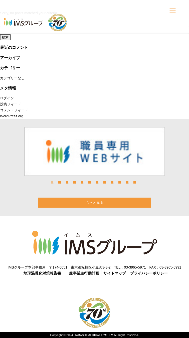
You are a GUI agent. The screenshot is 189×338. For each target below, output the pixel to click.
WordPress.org (11, 116)
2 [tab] (59, 182)
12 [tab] (134, 182)
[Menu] (172, 11)
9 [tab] (112, 182)
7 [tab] (97, 182)
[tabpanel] (94, 151)
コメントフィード (14, 110)
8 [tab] (104, 182)
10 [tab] (119, 182)
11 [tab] (127, 182)
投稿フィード (10, 104)
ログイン (7, 98)
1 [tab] (52, 182)
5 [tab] (82, 182)
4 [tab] (74, 182)
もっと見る (94, 203)
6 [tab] (89, 182)
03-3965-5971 (135, 267)
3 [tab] (67, 182)
